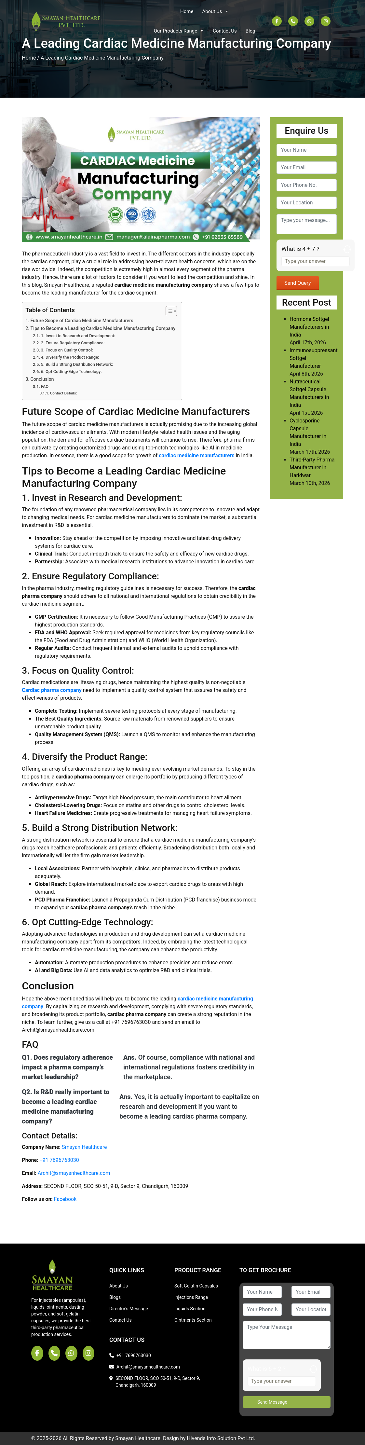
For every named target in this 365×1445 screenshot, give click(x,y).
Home (186, 11)
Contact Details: (63, 393)
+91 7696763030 (59, 1160)
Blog (250, 31)
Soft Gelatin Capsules (196, 1285)
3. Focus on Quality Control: (67, 350)
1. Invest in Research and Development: (78, 335)
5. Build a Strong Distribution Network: (77, 364)
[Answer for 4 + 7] (315, 261)
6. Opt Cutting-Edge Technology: (71, 371)
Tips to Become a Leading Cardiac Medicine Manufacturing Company (102, 328)
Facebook (65, 1199)
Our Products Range (179, 31)
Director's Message (128, 1308)
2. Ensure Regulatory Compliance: (73, 342)
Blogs (115, 1297)
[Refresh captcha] (346, 250)
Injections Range (191, 1297)
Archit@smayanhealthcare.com (74, 1173)
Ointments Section (193, 1320)
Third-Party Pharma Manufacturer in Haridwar (312, 467)
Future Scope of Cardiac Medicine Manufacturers (81, 320)
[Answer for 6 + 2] (282, 1381)
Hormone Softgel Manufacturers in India (309, 327)
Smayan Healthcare (84, 1147)
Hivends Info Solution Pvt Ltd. (221, 1438)
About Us (215, 11)
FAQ (45, 386)
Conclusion (42, 379)
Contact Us (225, 31)
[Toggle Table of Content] (168, 311)
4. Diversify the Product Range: (70, 357)
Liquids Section (189, 1308)
